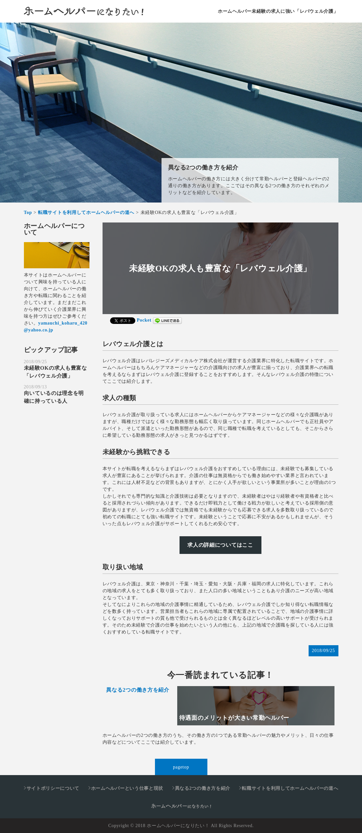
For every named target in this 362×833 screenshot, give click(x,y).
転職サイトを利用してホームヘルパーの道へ (290, 788)
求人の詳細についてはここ (220, 545)
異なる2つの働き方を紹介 (203, 167)
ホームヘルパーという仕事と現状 (127, 788)
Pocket (144, 320)
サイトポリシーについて (53, 788)
